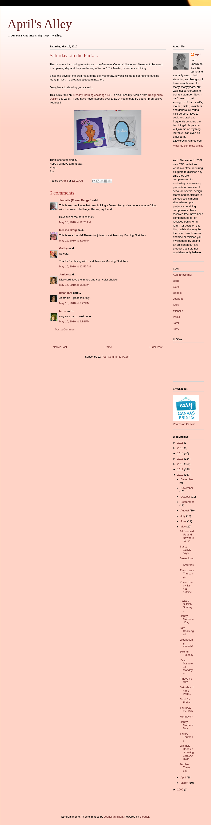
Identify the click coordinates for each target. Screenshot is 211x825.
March (184, 782)
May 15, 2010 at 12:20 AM (75, 222)
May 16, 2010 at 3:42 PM (74, 303)
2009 (180, 789)
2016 (180, 442)
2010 (180, 474)
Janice (63, 274)
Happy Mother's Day (186, 725)
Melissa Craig (68, 230)
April (198, 54)
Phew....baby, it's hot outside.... (186, 589)
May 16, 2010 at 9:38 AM (74, 284)
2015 (180, 447)
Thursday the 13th (186, 709)
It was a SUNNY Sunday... (187, 605)
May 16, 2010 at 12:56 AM (75, 266)
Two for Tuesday (186, 653)
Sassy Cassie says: (185, 550)
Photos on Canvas (184, 424)
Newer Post (60, 347)
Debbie (177, 292)
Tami (176, 323)
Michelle (178, 311)
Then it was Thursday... (187, 573)
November (186, 488)
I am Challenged (187, 631)
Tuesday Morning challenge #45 (92, 95)
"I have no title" (186, 680)
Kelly (176, 304)
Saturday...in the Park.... (187, 690)
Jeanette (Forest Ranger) (75, 200)
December (186, 479)
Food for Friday (185, 701)
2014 (180, 453)
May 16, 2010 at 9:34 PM (74, 321)
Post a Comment (65, 329)
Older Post (155, 347)
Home (108, 347)
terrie (62, 311)
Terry (176, 328)
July (183, 516)
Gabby (63, 248)
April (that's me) (182, 274)
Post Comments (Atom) (116, 356)
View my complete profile (188, 145)
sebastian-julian (113, 816)
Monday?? (186, 716)
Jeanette (178, 298)
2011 (180, 469)
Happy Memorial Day (187, 619)
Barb (176, 280)
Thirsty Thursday (186, 737)
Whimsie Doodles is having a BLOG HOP (187, 752)
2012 (180, 463)
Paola (176, 316)
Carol (176, 286)
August (185, 510)
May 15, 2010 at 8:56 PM (74, 240)
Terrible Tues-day (185, 767)
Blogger (144, 816)
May (183, 526)
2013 (180, 458)
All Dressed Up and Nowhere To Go (187, 536)
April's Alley (40, 24)
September (187, 501)
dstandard (66, 292)
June (183, 521)
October (185, 496)
